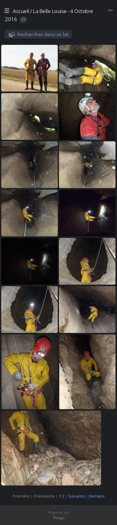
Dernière (97, 496)
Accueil (21, 11)
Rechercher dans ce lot (43, 34)
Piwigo (58, 517)
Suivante (76, 496)
